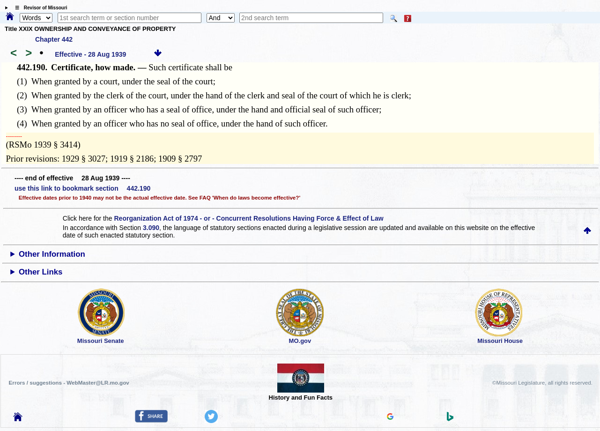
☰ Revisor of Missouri (38, 7)
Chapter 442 (54, 39)
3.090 (151, 227)
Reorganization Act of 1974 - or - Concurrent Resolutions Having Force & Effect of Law (248, 218)
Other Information (52, 254)
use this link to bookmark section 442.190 (82, 188)
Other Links (40, 272)
